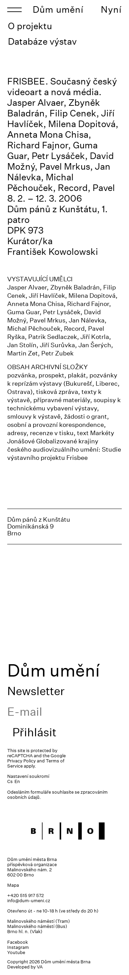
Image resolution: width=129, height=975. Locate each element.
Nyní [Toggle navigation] (111, 9)
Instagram (18, 947)
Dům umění (58, 9)
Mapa (13, 885)
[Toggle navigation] (14, 10)
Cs (10, 781)
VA (40, 967)
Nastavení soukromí (28, 776)
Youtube (16, 952)
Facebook (17, 942)
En (17, 781)
